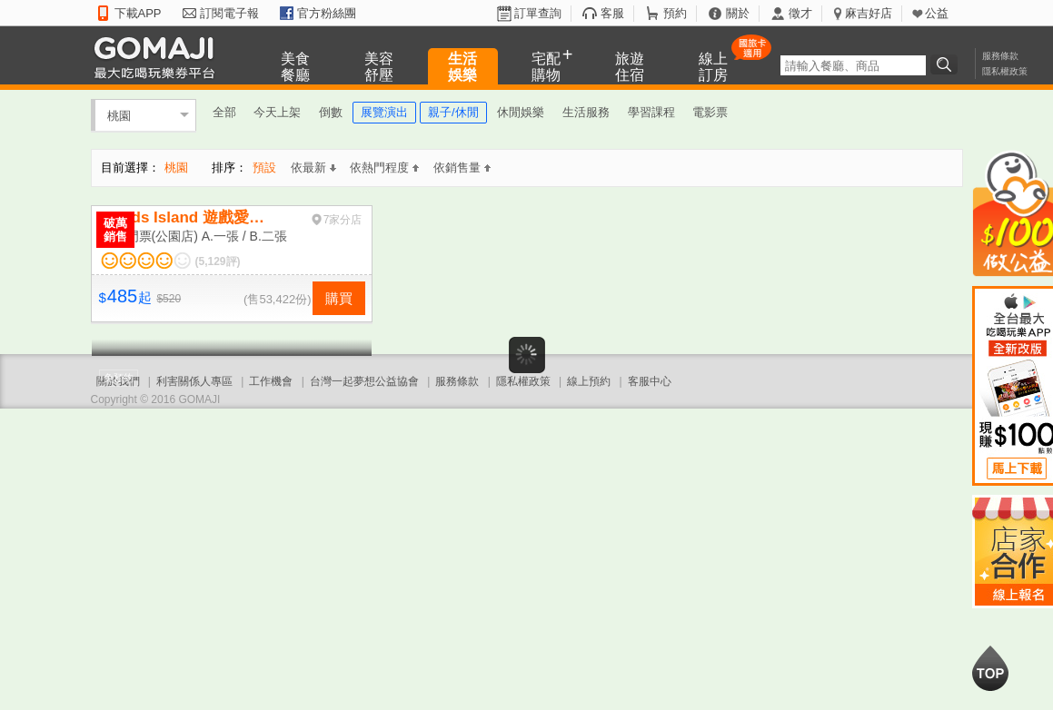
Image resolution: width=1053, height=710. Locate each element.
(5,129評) (218, 261)
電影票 (710, 112)
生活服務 (586, 112)
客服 (612, 13)
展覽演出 (384, 112)
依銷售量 (462, 167)
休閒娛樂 (520, 112)
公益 (937, 13)
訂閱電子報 (229, 13)
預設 (264, 167)
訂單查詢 (537, 13)
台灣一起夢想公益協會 (364, 381)
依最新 (313, 167)
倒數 (331, 112)
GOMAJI (159, 56)
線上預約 (589, 381)
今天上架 (277, 112)
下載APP (138, 13)
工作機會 (271, 381)
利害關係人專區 (194, 381)
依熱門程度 (384, 167)
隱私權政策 (1005, 71)
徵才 (800, 13)
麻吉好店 (868, 13)
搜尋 (946, 64)
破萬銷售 (115, 229)
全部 (224, 112)
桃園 (119, 115)
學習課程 (651, 112)
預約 (675, 13)
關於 (738, 13)
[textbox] (853, 65)
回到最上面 (990, 668)
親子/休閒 (453, 112)
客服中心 (649, 381)
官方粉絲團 (326, 13)
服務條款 (1000, 56)
